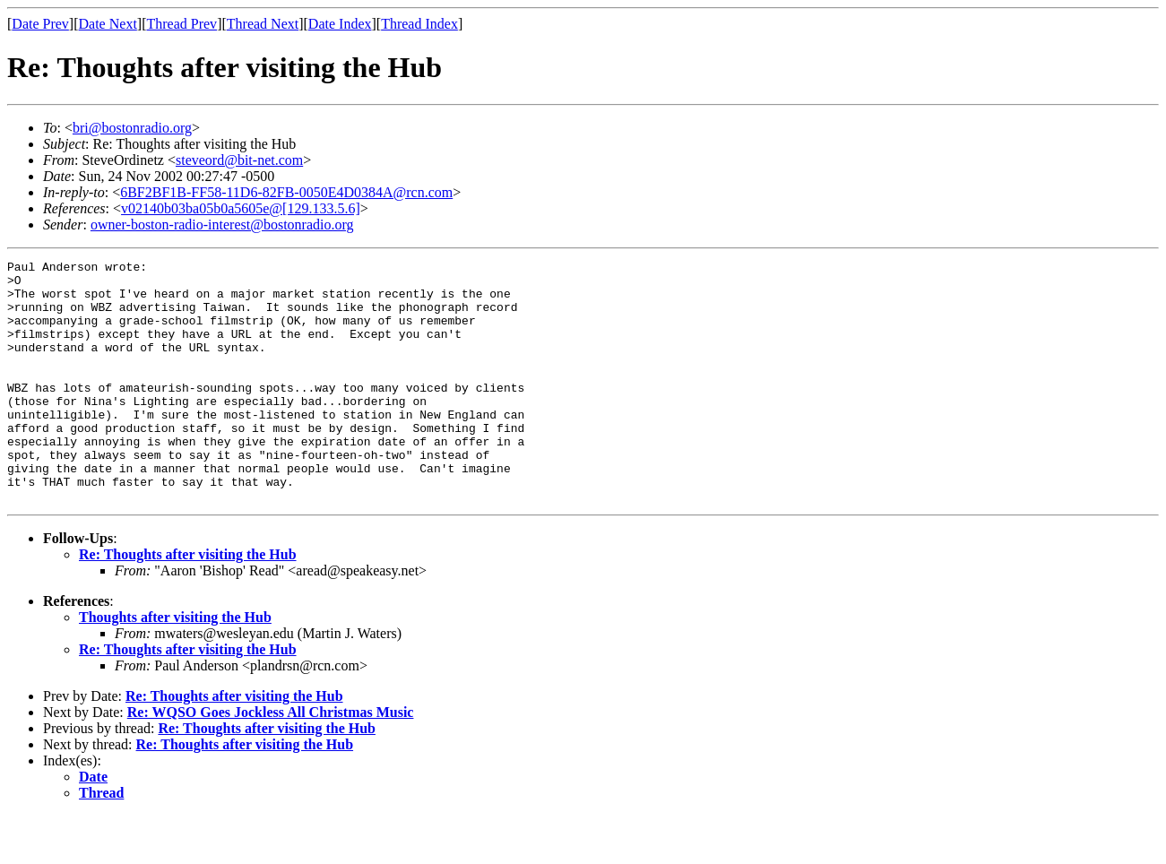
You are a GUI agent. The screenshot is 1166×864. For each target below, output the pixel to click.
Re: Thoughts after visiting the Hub (188, 602)
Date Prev (40, 23)
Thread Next (262, 23)
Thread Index (419, 23)
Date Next (108, 23)
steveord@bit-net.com (239, 160)
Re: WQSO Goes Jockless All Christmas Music (270, 760)
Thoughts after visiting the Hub (175, 665)
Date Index (340, 23)
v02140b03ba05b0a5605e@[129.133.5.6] (240, 208)
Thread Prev (181, 23)
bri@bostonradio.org (132, 127)
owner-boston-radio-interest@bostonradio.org (222, 224)
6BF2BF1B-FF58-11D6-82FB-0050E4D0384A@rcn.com (286, 192)
